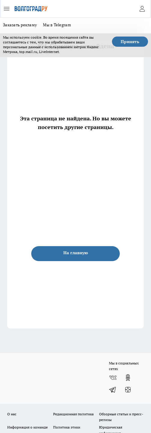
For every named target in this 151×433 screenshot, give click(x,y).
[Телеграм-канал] (112, 390)
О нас (12, 414)
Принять (130, 41)
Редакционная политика (73, 414)
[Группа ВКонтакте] (112, 378)
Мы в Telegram (57, 25)
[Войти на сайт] (142, 9)
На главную (75, 252)
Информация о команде (27, 427)
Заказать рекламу (20, 25)
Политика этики (66, 427)
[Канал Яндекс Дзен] (127, 390)
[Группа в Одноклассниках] (127, 378)
